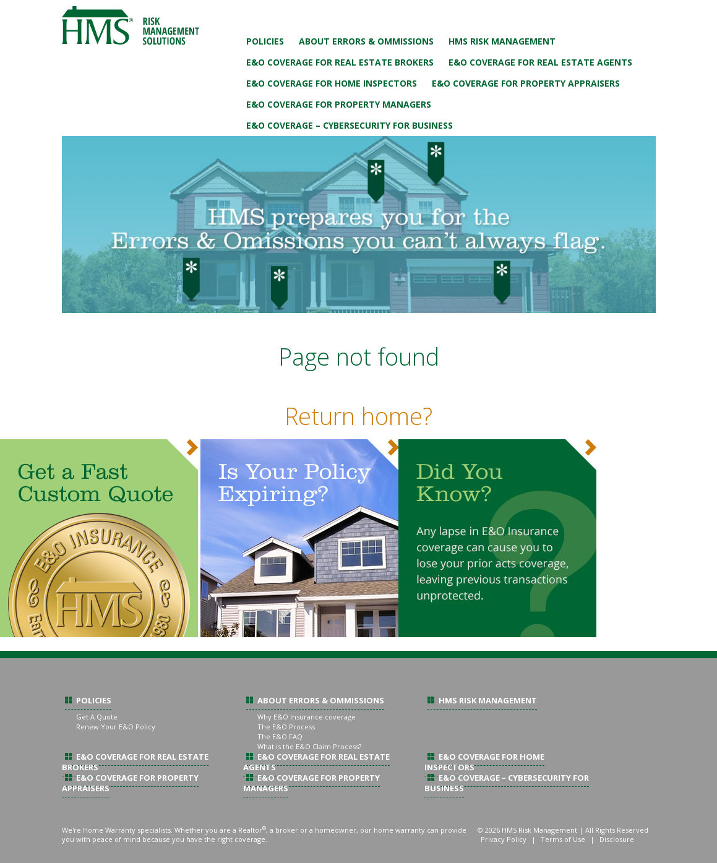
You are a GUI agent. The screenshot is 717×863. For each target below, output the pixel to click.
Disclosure (616, 839)
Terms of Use (563, 839)
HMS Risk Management (502, 41)
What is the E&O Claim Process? (309, 746)
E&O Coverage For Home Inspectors (331, 83)
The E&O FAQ (280, 736)
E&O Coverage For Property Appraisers (526, 83)
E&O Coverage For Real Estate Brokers (340, 62)
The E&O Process (286, 726)
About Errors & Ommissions (366, 41)
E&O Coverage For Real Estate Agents (540, 62)
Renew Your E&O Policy (115, 726)
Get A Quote (97, 716)
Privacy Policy (503, 839)
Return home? (358, 416)
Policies (265, 41)
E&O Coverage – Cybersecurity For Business (349, 125)
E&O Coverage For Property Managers (338, 104)
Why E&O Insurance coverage (306, 716)
